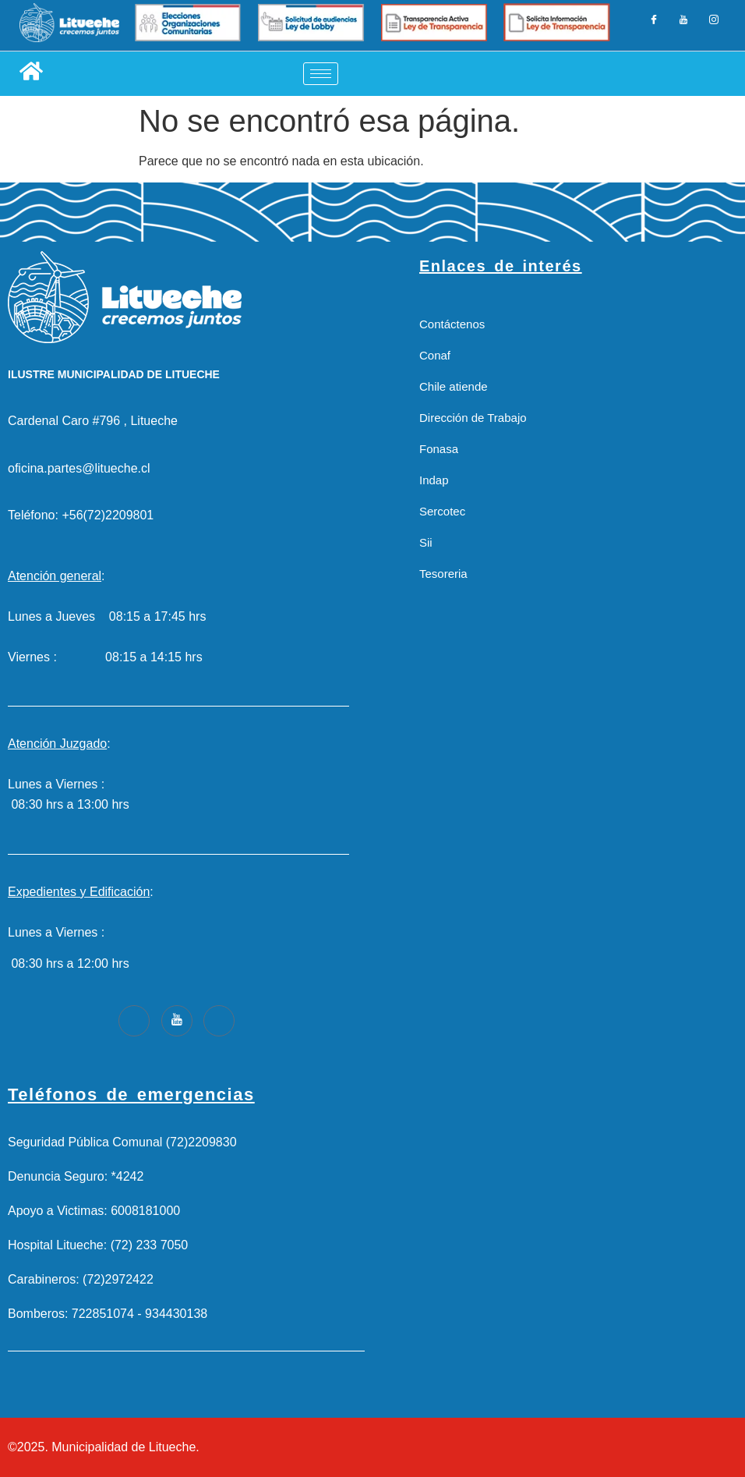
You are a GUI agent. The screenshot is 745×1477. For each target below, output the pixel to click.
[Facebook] (657, 25)
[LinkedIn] (683, 25)
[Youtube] (176, 1020)
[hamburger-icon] (320, 73)
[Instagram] (710, 25)
